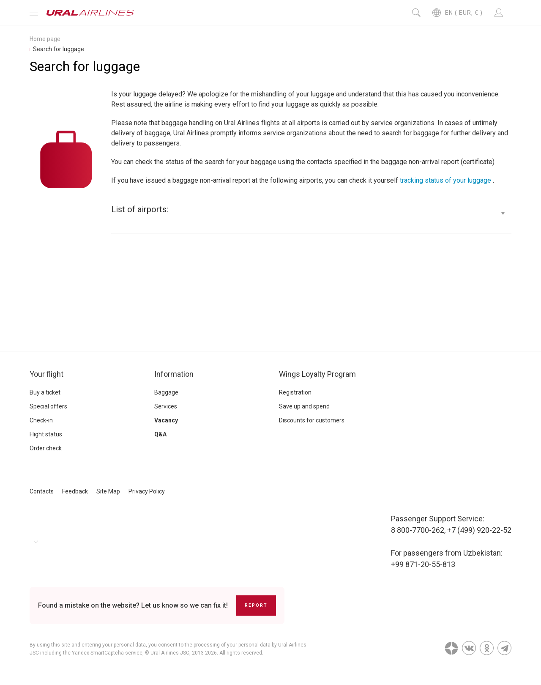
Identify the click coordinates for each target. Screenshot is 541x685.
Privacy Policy (146, 491)
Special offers (48, 406)
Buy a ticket (45, 392)
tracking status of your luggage (445, 180)
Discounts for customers (311, 420)
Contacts (42, 491)
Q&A (160, 434)
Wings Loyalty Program (317, 374)
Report (256, 605)
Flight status (46, 434)
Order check (46, 448)
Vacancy (166, 420)
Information (174, 374)
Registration (295, 392)
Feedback (75, 491)
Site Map (108, 491)
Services (165, 406)
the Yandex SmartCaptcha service (102, 653)
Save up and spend (304, 406)
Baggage (166, 392)
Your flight (46, 374)
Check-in (41, 420)
